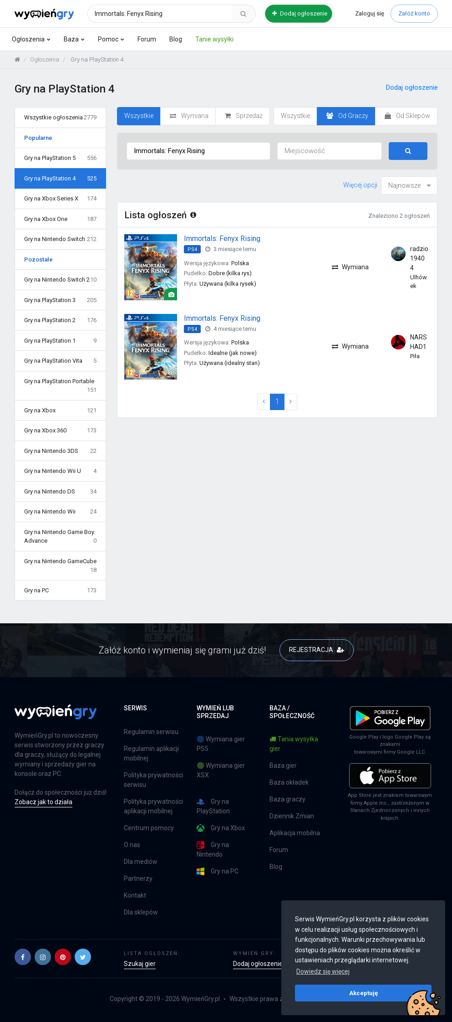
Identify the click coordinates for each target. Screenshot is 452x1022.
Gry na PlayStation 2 (60, 320)
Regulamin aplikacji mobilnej (151, 753)
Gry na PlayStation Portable (60, 386)
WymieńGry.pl (200, 998)
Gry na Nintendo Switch (60, 239)
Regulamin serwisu (151, 731)
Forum (146, 39)
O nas (132, 844)
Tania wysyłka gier (293, 743)
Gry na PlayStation (213, 806)
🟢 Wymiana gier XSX (221, 770)
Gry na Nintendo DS (60, 491)
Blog (175, 39)
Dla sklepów (141, 912)
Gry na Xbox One (60, 219)
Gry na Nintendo (213, 849)
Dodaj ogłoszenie (299, 13)
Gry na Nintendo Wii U (60, 471)
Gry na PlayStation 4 (60, 178)
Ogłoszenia (28, 39)
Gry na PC (60, 590)
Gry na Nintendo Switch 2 (60, 279)
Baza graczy (287, 799)
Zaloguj (369, 13)
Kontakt (135, 895)
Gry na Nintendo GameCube (60, 566)
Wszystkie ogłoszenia (60, 117)
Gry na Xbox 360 (60, 430)
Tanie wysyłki (214, 39)
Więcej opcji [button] (360, 185)
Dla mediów (140, 861)
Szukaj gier (140, 963)
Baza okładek (289, 782)
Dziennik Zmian (291, 816)
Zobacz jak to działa (43, 802)
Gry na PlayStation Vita (60, 360)
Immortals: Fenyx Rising (222, 238)
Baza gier (283, 765)
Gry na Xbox (60, 410)
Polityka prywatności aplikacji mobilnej (153, 806)
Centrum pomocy (149, 828)
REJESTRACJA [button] (316, 649)
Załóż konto (414, 13)
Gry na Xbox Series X (60, 198)
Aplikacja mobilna (294, 833)
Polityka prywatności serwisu (153, 779)
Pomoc (108, 39)
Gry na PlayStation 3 (60, 300)
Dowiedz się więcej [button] (323, 971)
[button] (23, 957)
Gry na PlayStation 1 (60, 340)
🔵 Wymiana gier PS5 (221, 743)
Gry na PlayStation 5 (60, 158)
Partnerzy (138, 878)
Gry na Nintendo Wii (60, 511)
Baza (71, 39)
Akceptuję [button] (363, 992)
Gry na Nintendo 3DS (60, 451)
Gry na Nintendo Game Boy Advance (60, 537)
